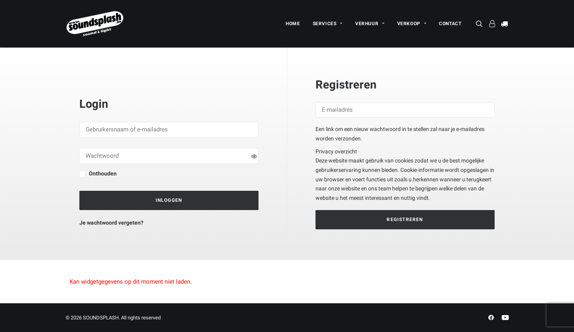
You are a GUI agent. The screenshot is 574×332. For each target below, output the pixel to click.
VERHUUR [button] (370, 23)
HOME (293, 23)
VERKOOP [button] (412, 23)
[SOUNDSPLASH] (95, 24)
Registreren (405, 219)
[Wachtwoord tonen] (252, 156)
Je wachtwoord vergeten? (111, 222)
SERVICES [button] (328, 23)
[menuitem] (292, 23)
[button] (481, 23)
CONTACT (450, 23)
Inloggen (169, 200)
